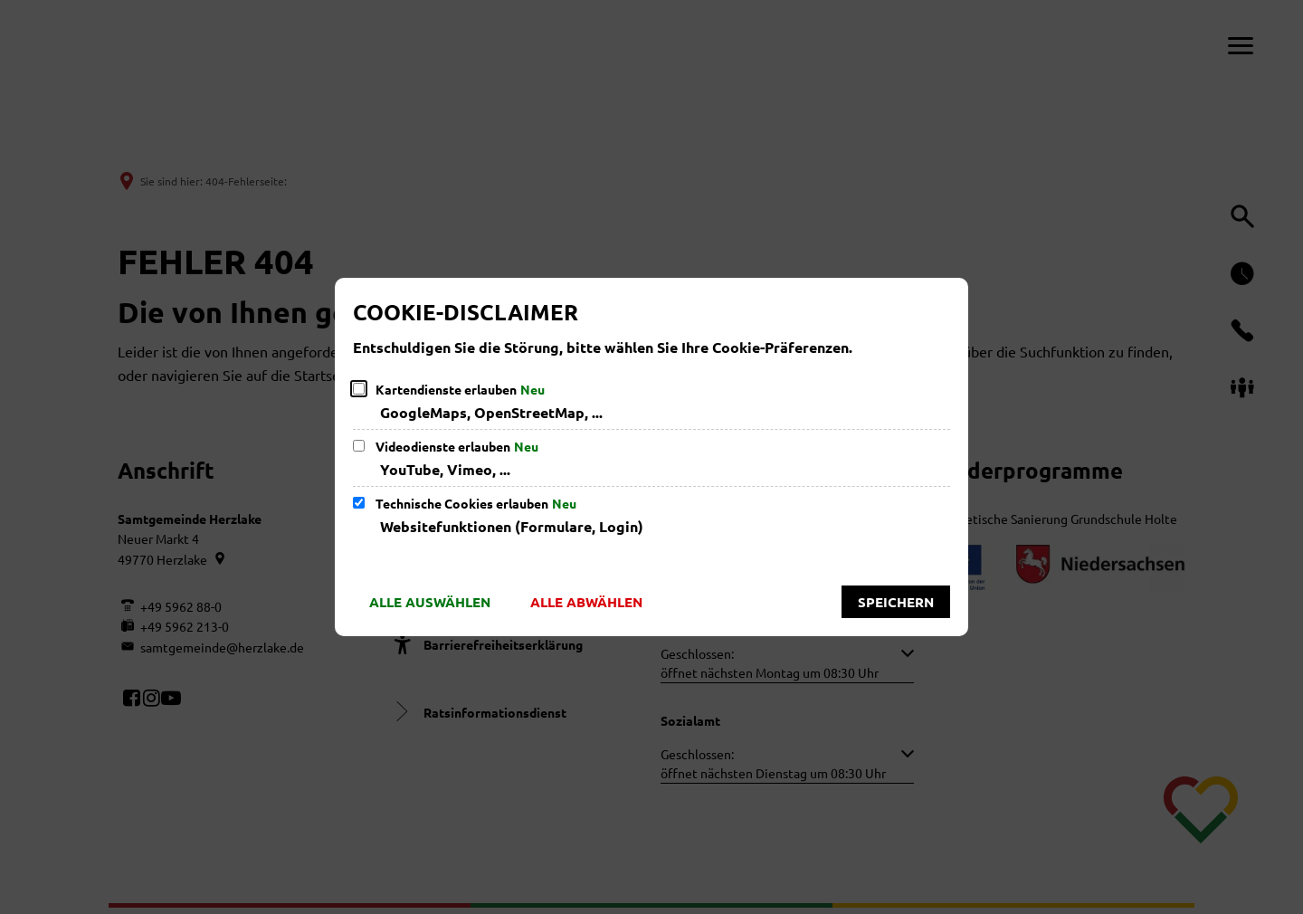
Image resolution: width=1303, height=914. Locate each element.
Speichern (896, 602)
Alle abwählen (586, 602)
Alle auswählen (429, 602)
